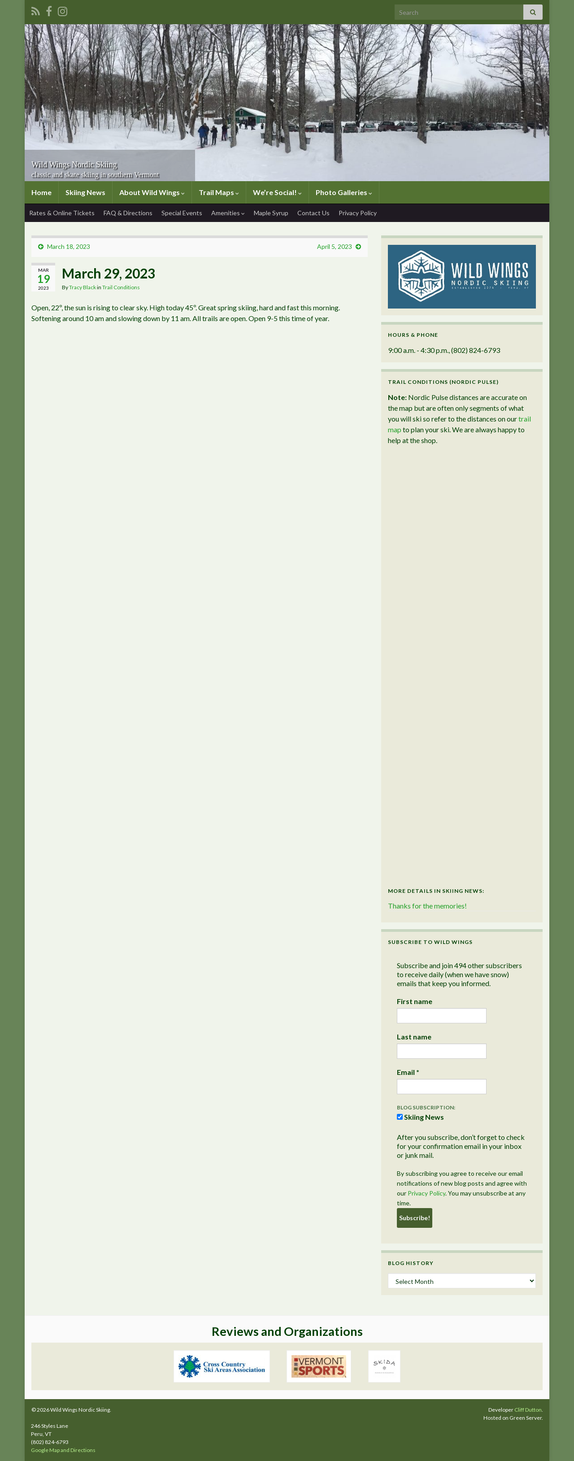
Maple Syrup (271, 213)
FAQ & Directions (128, 213)
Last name (414, 1036)
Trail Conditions (121, 287)
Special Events (181, 213)
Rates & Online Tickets (62, 213)
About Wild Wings (152, 192)
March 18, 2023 (68, 246)
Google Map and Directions (63, 1450)
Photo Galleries (344, 192)
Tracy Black (82, 287)
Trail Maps (219, 192)
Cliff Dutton (528, 1409)
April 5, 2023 (334, 246)
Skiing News (85, 192)
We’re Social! (277, 192)
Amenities (228, 213)
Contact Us (313, 213)
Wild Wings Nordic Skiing (102, 162)
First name (414, 1001)
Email (408, 1072)
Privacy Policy (358, 213)
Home (41, 192)
